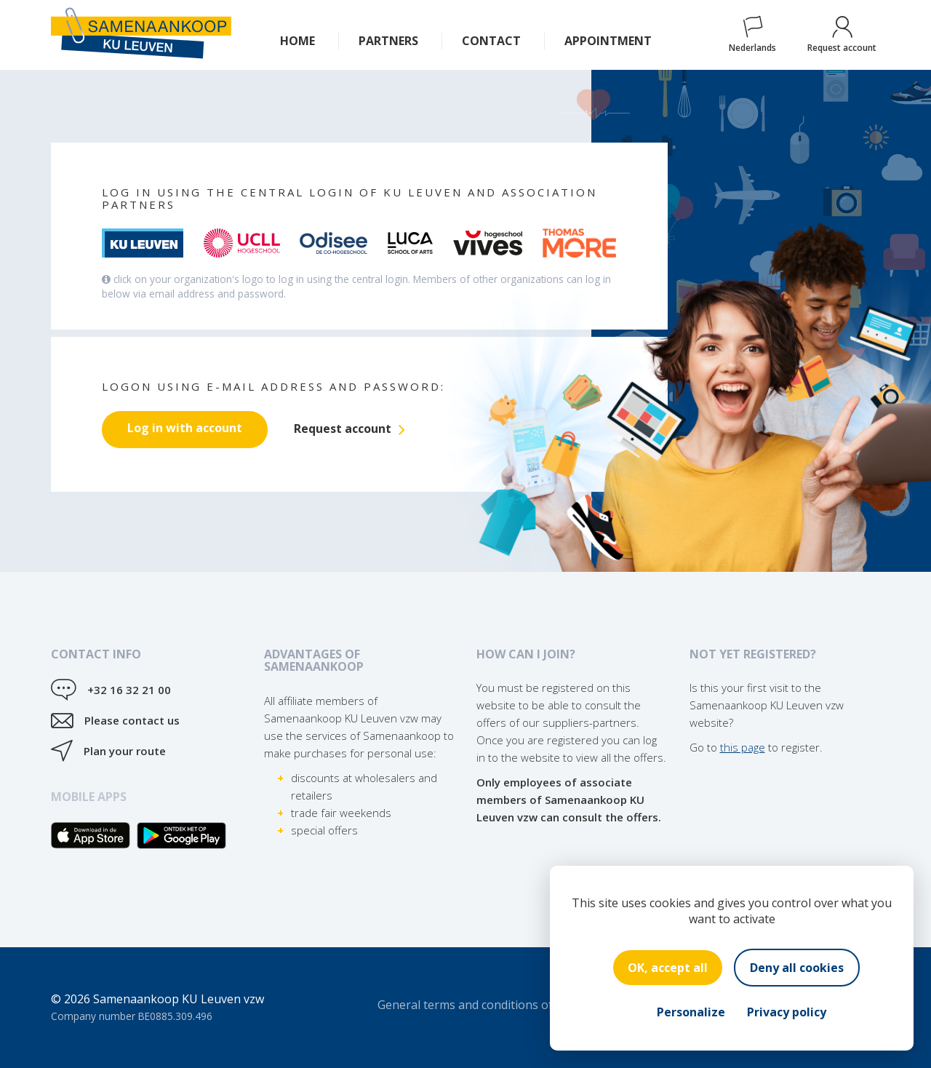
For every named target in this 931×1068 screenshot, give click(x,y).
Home (297, 41)
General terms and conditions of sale (477, 1005)
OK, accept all (668, 968)
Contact (491, 41)
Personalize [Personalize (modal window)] (691, 1012)
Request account (841, 35)
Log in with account (184, 428)
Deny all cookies (797, 968)
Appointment (608, 41)
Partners (388, 41)
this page (742, 747)
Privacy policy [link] (786, 1012)
